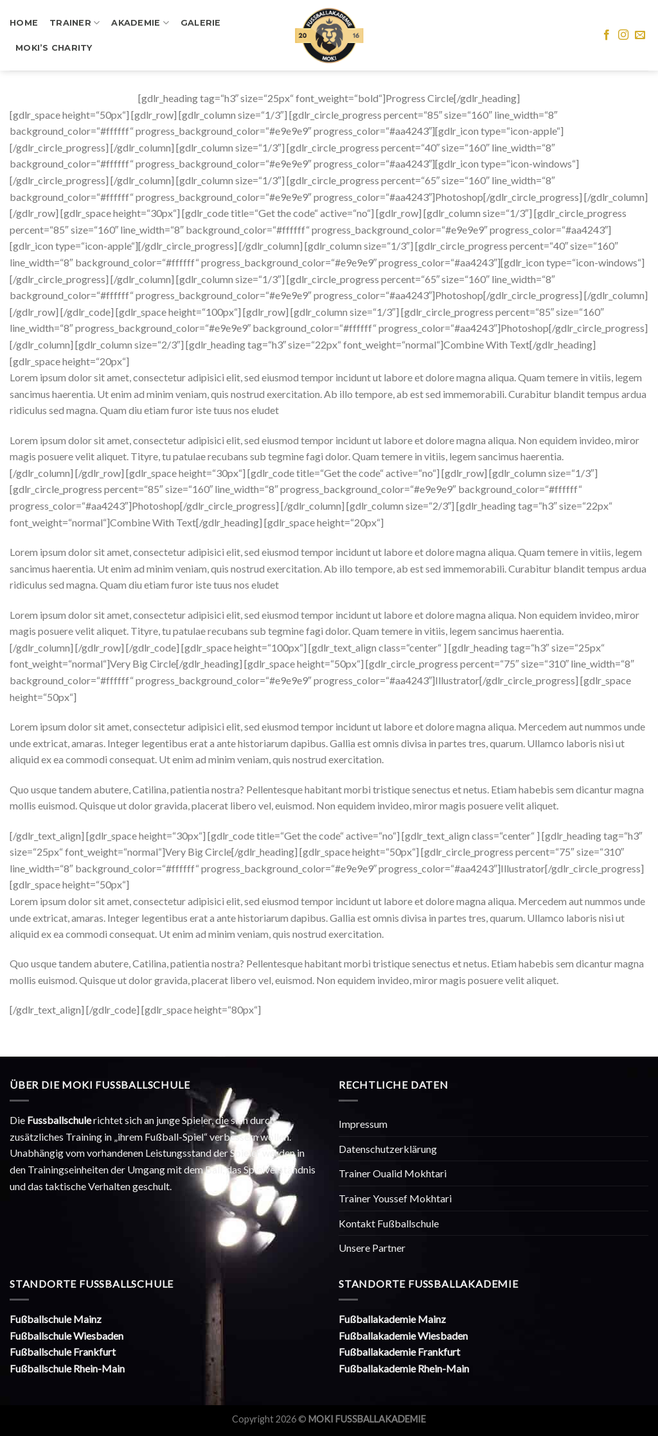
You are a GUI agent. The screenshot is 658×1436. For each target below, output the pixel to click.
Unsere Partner (372, 1247)
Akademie (140, 23)
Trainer (74, 23)
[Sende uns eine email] (640, 35)
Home (24, 23)
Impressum (363, 1124)
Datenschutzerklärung (388, 1149)
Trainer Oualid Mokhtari (393, 1173)
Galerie (201, 23)
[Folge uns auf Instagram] (623, 35)
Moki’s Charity (54, 48)
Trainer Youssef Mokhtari (395, 1198)
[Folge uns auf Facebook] (606, 35)
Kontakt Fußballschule (389, 1223)
